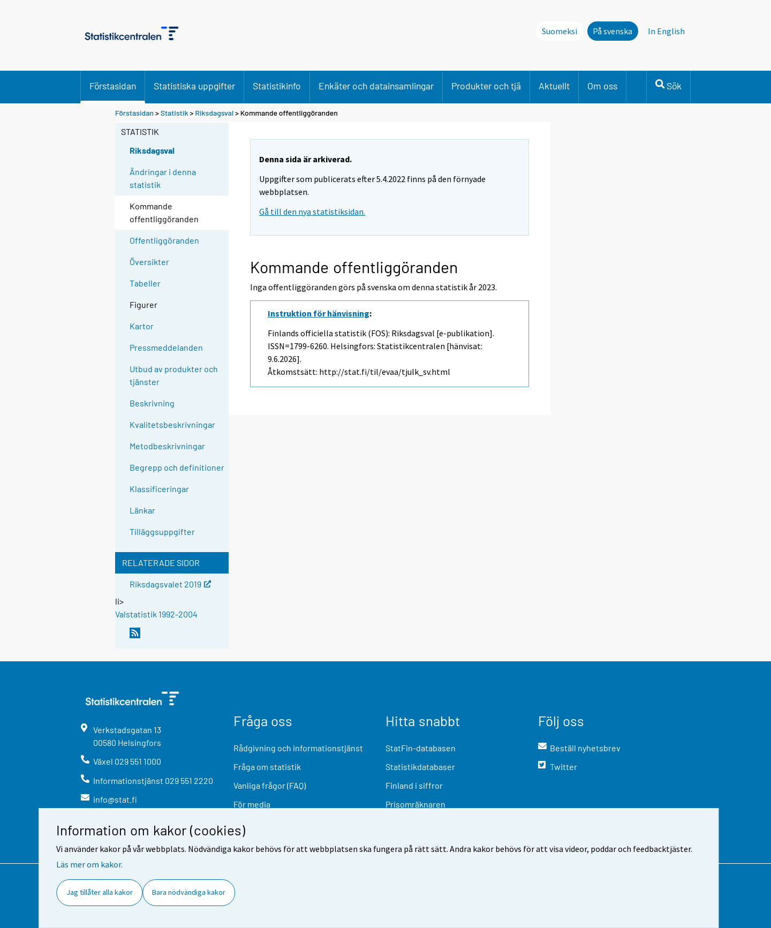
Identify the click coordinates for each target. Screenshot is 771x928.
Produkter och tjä (486, 86)
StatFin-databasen (421, 748)
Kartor (142, 326)
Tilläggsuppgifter (162, 531)
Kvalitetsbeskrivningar (172, 424)
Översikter (149, 261)
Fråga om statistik (267, 766)
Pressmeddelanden (166, 347)
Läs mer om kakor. (89, 864)
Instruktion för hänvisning (318, 313)
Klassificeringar (159, 489)
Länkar (142, 510)
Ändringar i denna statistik (163, 178)
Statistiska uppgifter (194, 86)
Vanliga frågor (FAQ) (269, 785)
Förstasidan (112, 86)
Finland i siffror (414, 785)
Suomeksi (559, 31)
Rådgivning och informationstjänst (298, 748)
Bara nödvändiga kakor (188, 892)
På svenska (612, 31)
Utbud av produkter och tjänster (174, 375)
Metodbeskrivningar (167, 446)
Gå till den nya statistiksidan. (312, 211)
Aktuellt (554, 86)
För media (251, 804)
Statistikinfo (277, 86)
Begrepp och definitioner (177, 467)
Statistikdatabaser (420, 766)
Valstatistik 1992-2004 (156, 614)
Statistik (174, 112)
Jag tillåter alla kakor (99, 892)
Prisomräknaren (415, 804)
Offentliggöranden (164, 240)
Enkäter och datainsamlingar (376, 86)
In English (666, 31)
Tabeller (145, 283)
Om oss (602, 86)
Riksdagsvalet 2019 (170, 583)
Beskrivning (152, 403)
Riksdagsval (214, 112)
